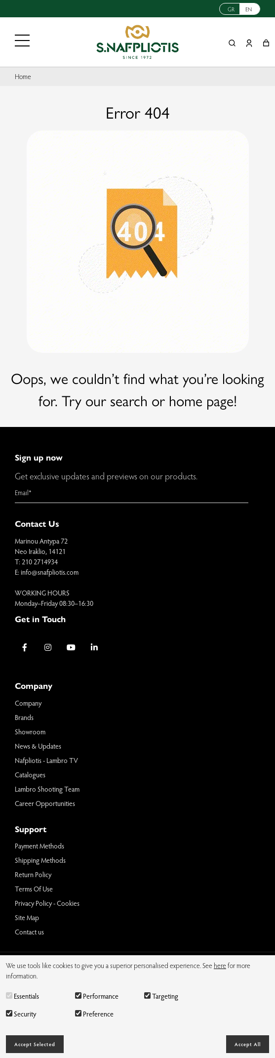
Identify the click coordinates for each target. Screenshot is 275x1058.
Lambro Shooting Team (47, 789)
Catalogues (30, 774)
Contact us (29, 931)
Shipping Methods (40, 860)
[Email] (131, 492)
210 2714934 (40, 561)
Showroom (30, 731)
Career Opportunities (45, 803)
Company (28, 703)
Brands (24, 717)
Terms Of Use (34, 888)
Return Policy (33, 874)
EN (248, 9)
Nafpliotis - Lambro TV (46, 760)
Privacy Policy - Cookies (47, 903)
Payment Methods (39, 845)
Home (23, 76)
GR (231, 9)
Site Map (27, 917)
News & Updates (38, 746)
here (220, 965)
